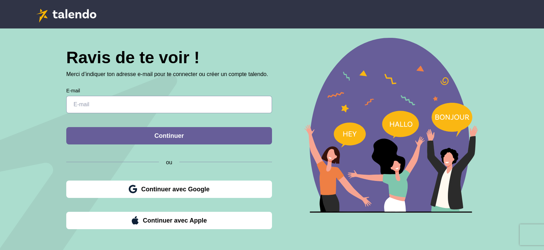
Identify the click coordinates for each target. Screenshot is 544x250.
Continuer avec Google (169, 189)
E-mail (73, 90)
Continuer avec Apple (169, 220)
